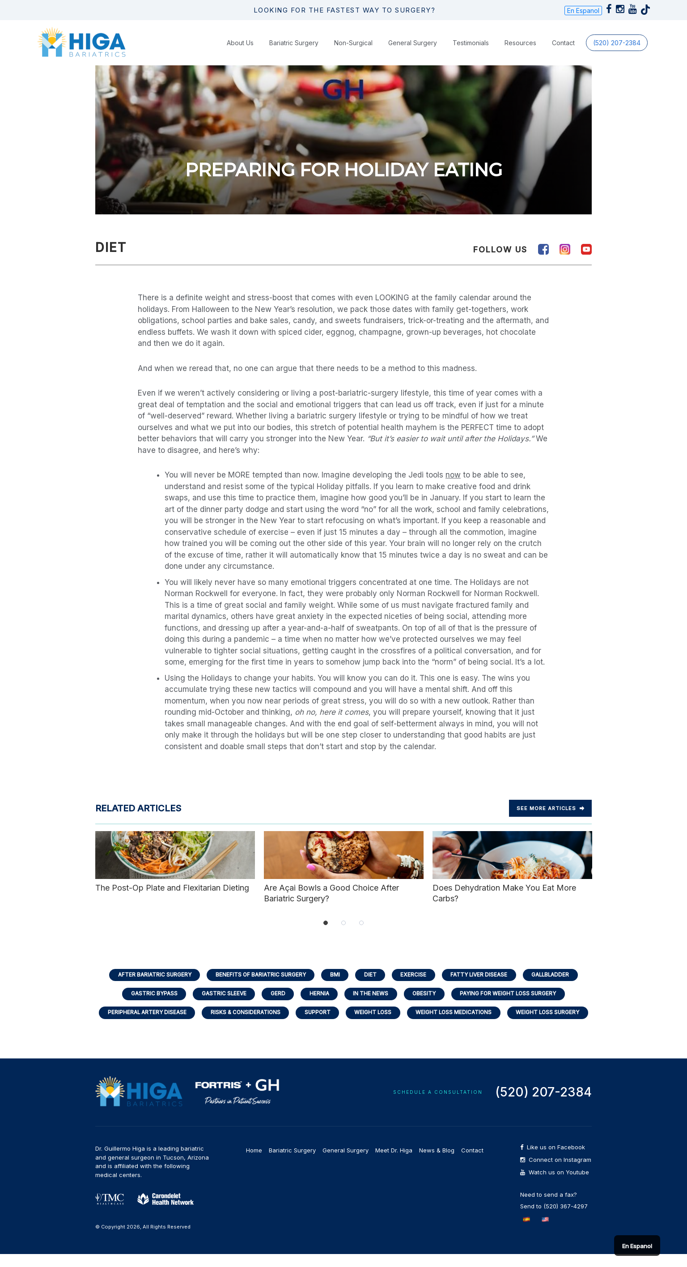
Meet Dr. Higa (393, 1163)
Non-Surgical (353, 53)
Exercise (415, 985)
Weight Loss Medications (457, 1024)
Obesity (426, 1005)
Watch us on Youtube (554, 1185)
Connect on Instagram (555, 1173)
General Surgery (412, 53)
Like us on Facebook (552, 1160)
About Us (240, 53)
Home (254, 1163)
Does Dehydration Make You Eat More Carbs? (512, 877)
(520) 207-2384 (616, 53)
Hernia (319, 1005)
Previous (86, 878)
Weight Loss (374, 1024)
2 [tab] (343, 933)
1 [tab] (325, 933)
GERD (276, 1005)
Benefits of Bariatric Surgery (258, 985)
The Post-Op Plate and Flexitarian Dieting (175, 872)
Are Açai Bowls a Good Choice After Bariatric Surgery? (344, 877)
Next (600, 878)
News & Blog (436, 1163)
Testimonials (471, 53)
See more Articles (550, 819)
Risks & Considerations (242, 1024)
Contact (563, 53)
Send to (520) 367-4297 (554, 1219)
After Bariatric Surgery (149, 985)
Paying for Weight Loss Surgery (513, 1005)
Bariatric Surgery (293, 53)
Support (316, 1024)
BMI (334, 985)
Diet (370, 985)
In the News (371, 1005)
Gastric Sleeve (221, 1005)
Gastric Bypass (149, 1005)
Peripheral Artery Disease (141, 1024)
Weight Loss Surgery (553, 1024)
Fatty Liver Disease (482, 985)
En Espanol (583, 16)
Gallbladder (557, 985)
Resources (520, 53)
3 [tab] (361, 933)
